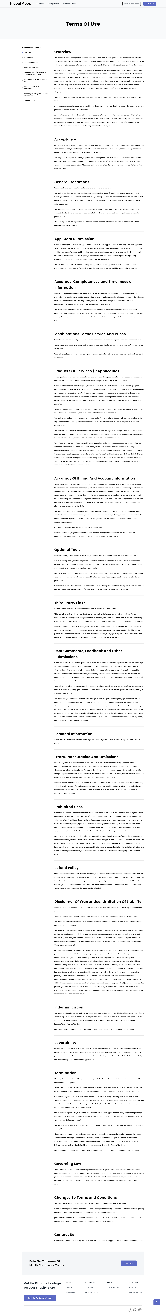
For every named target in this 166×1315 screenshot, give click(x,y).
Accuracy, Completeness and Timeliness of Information (35, 73)
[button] (36, 48)
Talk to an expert (113, 1287)
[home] (20, 4)
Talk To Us (149, 4)
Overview (27, 52)
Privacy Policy (134, 1287)
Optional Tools (29, 101)
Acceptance (28, 57)
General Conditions (31, 62)
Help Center (89, 1287)
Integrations (53, 3)
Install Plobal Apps (131, 4)
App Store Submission (32, 67)
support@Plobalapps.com (133, 1240)
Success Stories (69, 3)
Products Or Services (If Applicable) (33, 87)
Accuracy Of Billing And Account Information (36, 95)
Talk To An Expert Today (40, 1298)
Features (40, 3)
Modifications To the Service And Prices (36, 80)
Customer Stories (91, 1292)
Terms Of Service (135, 1292)
